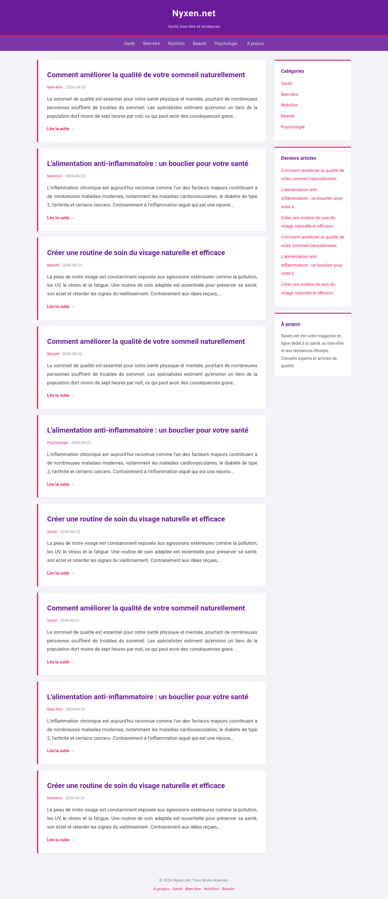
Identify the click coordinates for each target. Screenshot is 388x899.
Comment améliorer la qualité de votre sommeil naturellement (146, 75)
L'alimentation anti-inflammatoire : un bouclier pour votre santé (147, 164)
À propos (255, 43)
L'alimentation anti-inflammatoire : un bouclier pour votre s (312, 198)
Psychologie (226, 43)
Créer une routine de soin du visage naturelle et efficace (136, 253)
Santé (129, 43)
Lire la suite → (61, 128)
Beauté (199, 43)
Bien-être (151, 43)
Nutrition (176, 43)
